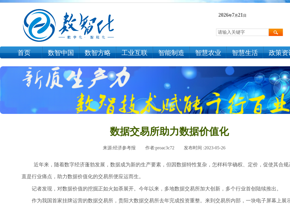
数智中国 (61, 52)
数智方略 (98, 52)
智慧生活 (245, 52)
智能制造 (171, 52)
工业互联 (134, 52)
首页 (24, 52)
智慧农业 (208, 52)
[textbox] (242, 32)
